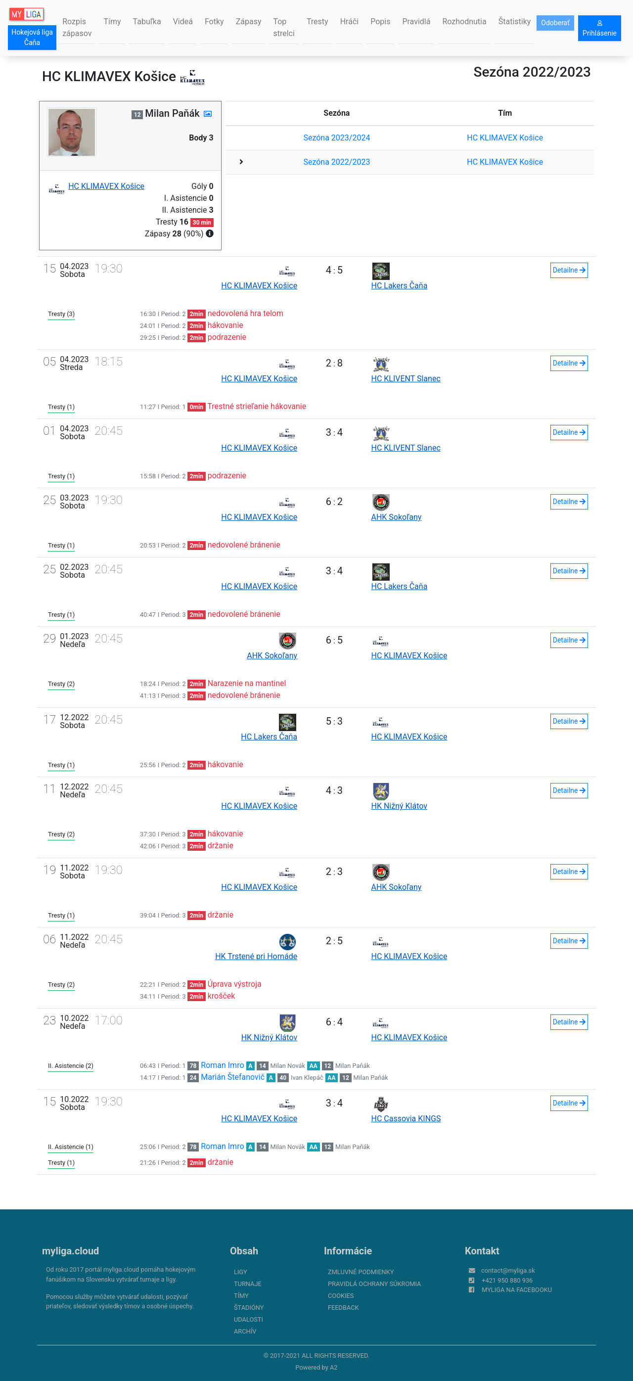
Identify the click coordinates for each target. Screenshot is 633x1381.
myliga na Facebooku (517, 1289)
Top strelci (283, 27)
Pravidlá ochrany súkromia (374, 1284)
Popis (380, 21)
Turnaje (248, 1284)
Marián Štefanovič (233, 1077)
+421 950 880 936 (507, 1280)
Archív (245, 1331)
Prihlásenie (600, 28)
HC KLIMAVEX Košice (505, 137)
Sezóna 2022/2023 (336, 162)
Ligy (240, 1272)
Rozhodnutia (464, 21)
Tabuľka (147, 21)
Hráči (349, 21)
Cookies (341, 1295)
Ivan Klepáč (307, 1077)
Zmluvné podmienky (361, 1272)
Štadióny (249, 1307)
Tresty (317, 21)
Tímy (112, 21)
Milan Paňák (352, 1065)
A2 (334, 1367)
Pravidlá (416, 21)
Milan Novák (287, 1065)
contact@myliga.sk (508, 1270)
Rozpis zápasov (76, 27)
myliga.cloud (70, 1251)
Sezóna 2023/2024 (336, 137)
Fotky (214, 21)
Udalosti (248, 1319)
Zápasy (249, 21)
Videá (183, 21)
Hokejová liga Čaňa (32, 37)
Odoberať (555, 23)
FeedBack (343, 1307)
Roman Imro (222, 1065)
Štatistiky (514, 21)
